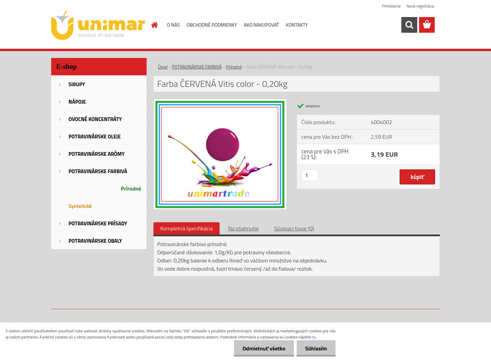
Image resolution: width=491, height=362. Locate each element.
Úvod (162, 66)
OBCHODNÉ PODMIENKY (212, 24)
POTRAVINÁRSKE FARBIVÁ (197, 66)
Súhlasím (316, 348)
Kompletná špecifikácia (186, 228)
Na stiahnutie (243, 228)
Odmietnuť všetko (263, 348)
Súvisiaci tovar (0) (294, 228)
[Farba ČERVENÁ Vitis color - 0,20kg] (220, 102)
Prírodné (234, 66)
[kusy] (309, 175)
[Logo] (98, 25)
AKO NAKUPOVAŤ (261, 24)
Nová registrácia (420, 6)
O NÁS (173, 24)
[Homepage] (154, 25)
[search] (409, 25)
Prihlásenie (391, 6)
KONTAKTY (297, 24)
